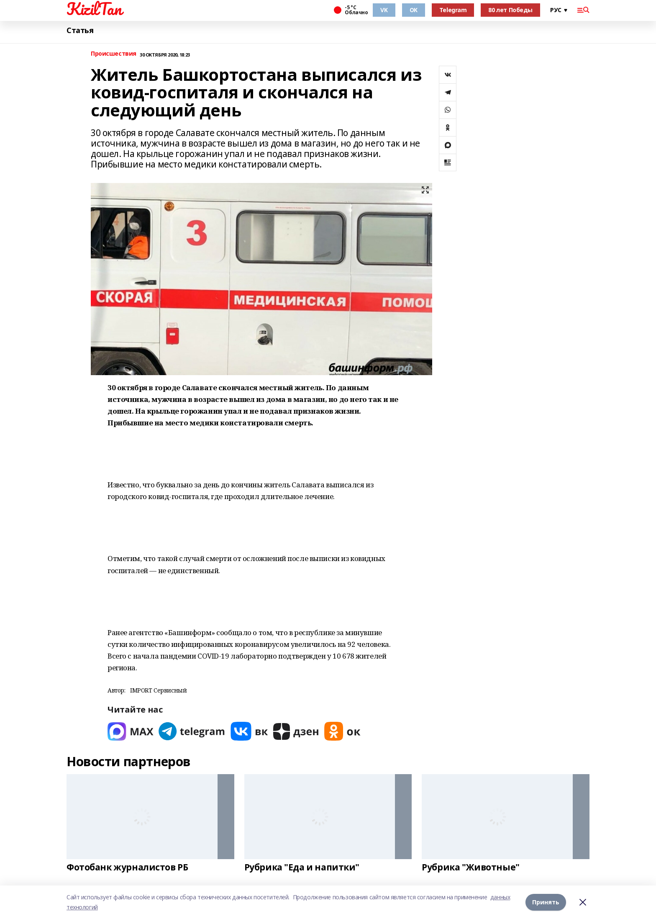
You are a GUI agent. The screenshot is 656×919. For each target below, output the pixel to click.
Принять (545, 902)
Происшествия (113, 53)
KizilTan (94, 8)
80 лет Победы (510, 10)
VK (383, 10)
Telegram (453, 10)
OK (414, 10)
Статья (80, 30)
